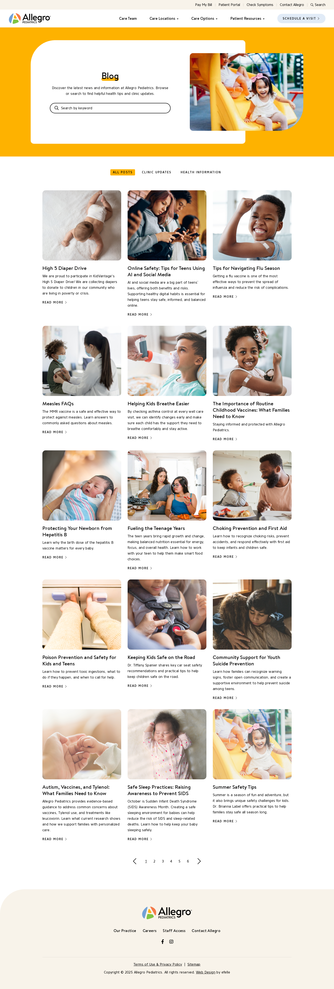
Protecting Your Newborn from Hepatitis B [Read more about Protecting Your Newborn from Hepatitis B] (77, 531)
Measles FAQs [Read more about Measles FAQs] (58, 403)
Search (318, 5)
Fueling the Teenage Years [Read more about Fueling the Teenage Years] (156, 528)
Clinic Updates (156, 172)
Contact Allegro (292, 5)
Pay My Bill (203, 5)
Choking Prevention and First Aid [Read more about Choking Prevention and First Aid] (250, 528)
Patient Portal (229, 5)
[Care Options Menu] (215, 18)
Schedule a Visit (299, 18)
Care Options (202, 18)
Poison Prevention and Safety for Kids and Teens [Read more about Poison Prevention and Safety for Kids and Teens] (79, 660)
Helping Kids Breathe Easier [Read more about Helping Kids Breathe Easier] (158, 403)
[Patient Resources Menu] (263, 18)
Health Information (201, 172)
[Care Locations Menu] (177, 18)
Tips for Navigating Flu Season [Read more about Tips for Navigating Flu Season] (246, 268)
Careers (150, 930)
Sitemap (193, 964)
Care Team (128, 18)
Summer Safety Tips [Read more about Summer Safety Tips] (234, 786)
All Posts (122, 172)
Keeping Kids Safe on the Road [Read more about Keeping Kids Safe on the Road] (161, 657)
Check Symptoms (260, 5)
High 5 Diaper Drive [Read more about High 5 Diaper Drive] (64, 268)
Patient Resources (245, 18)
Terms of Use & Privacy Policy (158, 964)
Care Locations (162, 18)
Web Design (205, 972)
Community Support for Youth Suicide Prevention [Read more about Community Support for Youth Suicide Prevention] (246, 660)
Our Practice (125, 930)
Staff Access (174, 930)
